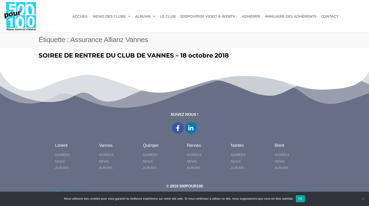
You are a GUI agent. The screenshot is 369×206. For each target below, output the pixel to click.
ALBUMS (143, 16)
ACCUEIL (80, 16)
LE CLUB (168, 16)
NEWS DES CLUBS (109, 16)
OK (300, 198)
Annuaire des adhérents (290, 16)
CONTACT (329, 16)
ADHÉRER (251, 16)
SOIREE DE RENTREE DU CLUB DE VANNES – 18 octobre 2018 (134, 55)
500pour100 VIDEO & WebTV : (208, 16)
